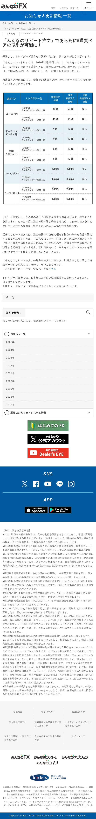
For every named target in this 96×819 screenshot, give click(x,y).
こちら (52, 269)
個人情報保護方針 (18, 722)
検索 (53, 5)
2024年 (10, 349)
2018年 (10, 396)
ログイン (74, 5)
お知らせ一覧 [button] (18, 334)
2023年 (10, 357)
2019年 (10, 388)
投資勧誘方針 (78, 712)
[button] (86, 334)
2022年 (10, 365)
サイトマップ (78, 736)
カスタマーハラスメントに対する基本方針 (78, 724)
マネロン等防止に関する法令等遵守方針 (17, 738)
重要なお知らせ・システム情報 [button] (28, 412)
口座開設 (64, 5)
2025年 (10, 342)
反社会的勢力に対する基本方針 (48, 738)
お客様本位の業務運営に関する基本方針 (48, 724)
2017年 (10, 404)
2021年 (10, 373)
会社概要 (17, 712)
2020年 (10, 381)
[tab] (48, 334)
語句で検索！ (14, 312)
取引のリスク (48, 712)
